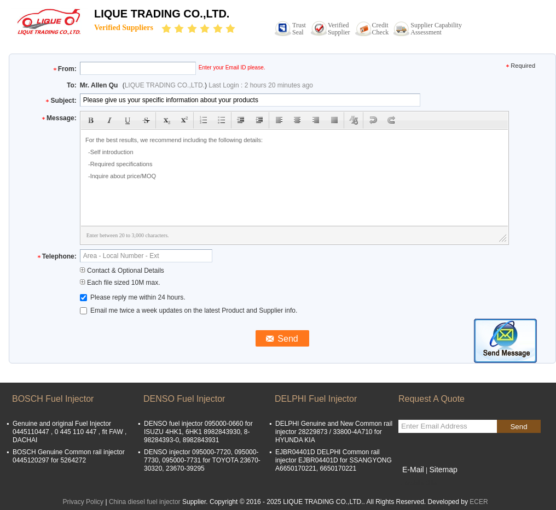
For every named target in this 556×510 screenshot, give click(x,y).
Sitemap (443, 469)
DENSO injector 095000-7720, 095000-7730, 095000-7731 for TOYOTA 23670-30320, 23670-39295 (202, 460)
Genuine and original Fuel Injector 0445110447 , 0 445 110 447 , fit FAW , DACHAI (69, 432)
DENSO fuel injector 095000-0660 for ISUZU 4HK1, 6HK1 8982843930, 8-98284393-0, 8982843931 (198, 432)
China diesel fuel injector (145, 502)
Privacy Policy (82, 502)
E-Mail (413, 469)
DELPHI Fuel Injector (316, 398)
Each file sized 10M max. (120, 282)
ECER (479, 502)
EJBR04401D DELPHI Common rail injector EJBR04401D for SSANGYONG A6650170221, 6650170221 (333, 460)
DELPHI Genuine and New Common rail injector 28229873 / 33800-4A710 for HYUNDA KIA (333, 432)
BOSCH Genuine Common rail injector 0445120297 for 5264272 (69, 456)
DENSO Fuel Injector (184, 398)
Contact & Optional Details (122, 270)
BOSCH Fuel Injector (53, 398)
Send (518, 427)
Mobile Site (417, 483)
